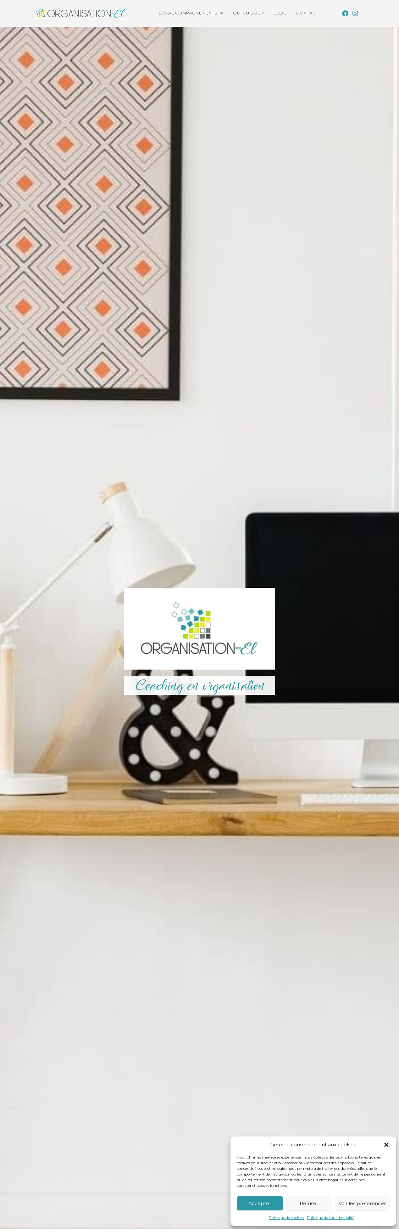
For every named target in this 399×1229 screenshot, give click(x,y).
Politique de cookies (286, 1217)
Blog (280, 12)
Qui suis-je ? (248, 12)
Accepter (259, 1203)
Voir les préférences (362, 1203)
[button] (386, 1145)
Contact (307, 12)
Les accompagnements (191, 12)
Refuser (309, 1203)
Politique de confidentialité (330, 1217)
